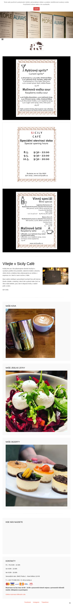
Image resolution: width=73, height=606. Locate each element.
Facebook (27, 602)
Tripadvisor (45, 602)
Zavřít (36, 9)
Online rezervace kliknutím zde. (16, 594)
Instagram (36, 602)
